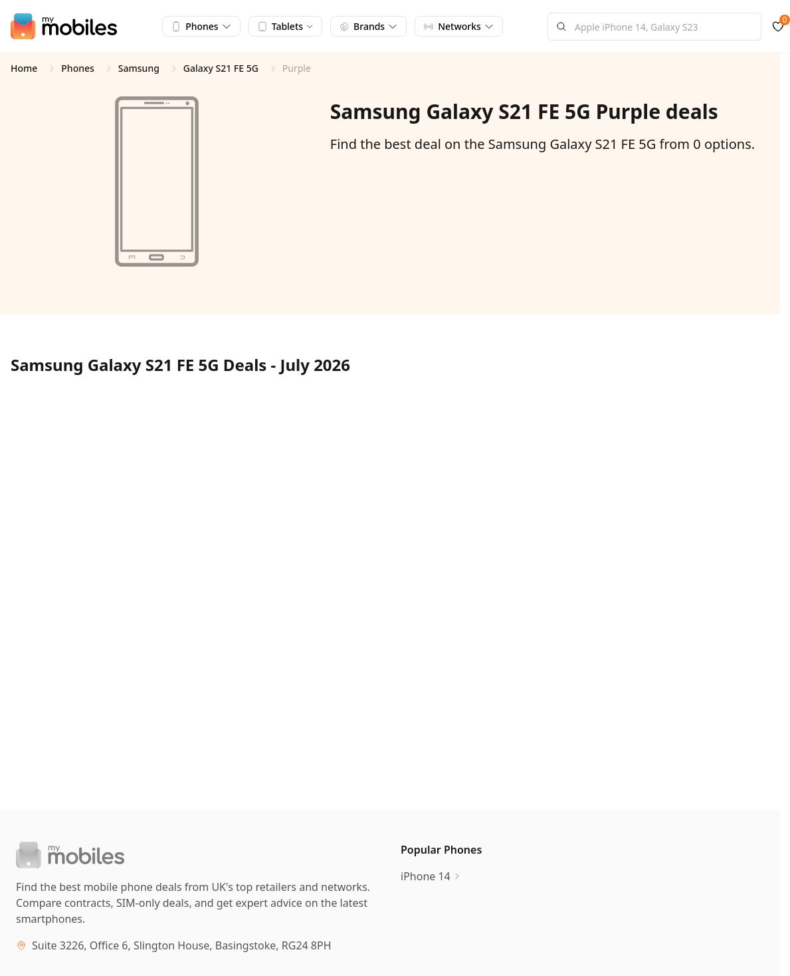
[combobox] (654, 26)
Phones (77, 68)
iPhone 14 (431, 876)
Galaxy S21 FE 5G (220, 68)
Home (24, 68)
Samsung (138, 68)
